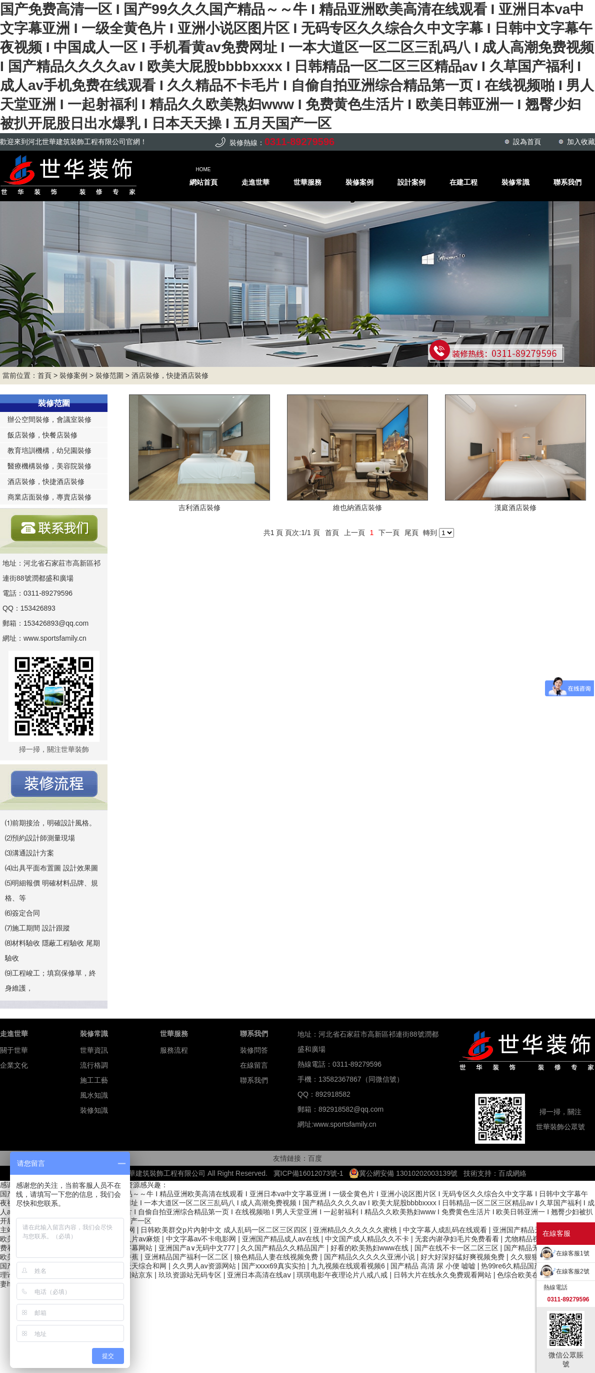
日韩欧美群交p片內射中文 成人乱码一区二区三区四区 (225, 1230)
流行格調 (94, 1065)
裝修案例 (74, 375)
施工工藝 (94, 1080)
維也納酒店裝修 (357, 508)
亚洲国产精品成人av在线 (282, 1239)
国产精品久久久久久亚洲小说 (370, 1257)
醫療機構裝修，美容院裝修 (50, 466)
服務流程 (174, 1050)
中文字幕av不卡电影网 (202, 1239)
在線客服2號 (573, 1271)
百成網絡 (512, 1173)
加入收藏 (581, 142)
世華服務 (174, 1034)
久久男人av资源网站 (205, 1266)
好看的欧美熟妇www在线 (370, 1248)
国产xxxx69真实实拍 (274, 1266)
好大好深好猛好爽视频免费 (463, 1257)
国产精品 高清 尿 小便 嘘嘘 (433, 1266)
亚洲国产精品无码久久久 (532, 1230)
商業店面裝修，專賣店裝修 (50, 497)
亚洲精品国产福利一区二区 (187, 1257)
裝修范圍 (110, 375)
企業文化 (14, 1065)
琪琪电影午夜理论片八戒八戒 (343, 1275)
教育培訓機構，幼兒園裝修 (50, 450)
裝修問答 (254, 1050)
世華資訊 (94, 1050)
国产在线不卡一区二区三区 (457, 1248)
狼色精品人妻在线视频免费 (277, 1257)
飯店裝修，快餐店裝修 (43, 435)
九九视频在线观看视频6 (349, 1266)
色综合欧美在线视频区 (533, 1275)
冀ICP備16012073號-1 (309, 1173)
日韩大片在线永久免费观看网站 (444, 1275)
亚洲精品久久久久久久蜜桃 (356, 1230)
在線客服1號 (573, 1253)
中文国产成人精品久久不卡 (368, 1239)
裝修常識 (94, 1034)
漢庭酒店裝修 (515, 508)
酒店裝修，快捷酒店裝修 (170, 375)
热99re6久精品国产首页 (519, 1266)
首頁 (45, 375)
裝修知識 (94, 1110)
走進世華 (14, 1034)
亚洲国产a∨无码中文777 (197, 1248)
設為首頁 (527, 142)
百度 (315, 1158)
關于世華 (14, 1050)
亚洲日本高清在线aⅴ (260, 1275)
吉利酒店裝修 (199, 508)
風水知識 (94, 1095)
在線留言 (254, 1065)
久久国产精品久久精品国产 (283, 1248)
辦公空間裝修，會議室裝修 (50, 419)
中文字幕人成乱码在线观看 (446, 1230)
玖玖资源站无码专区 (191, 1275)
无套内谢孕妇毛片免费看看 (458, 1239)
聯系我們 (254, 1034)
